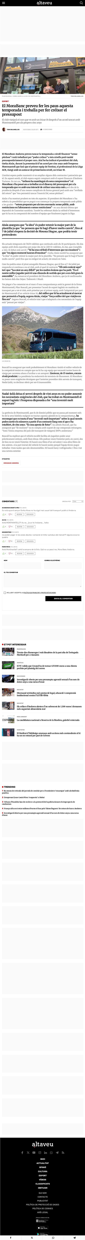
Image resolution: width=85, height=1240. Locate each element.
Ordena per (66, 501)
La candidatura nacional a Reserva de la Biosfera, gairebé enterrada (48, 720)
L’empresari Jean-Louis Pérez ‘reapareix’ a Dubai (24, 797)
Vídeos (42, 1180)
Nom (5, 560)
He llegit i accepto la (30, 593)
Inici (42, 1159)
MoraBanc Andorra (11, 463)
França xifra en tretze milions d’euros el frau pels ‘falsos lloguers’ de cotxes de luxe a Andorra (43, 808)
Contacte (43, 1197)
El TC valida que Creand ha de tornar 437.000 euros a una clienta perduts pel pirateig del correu (47, 667)
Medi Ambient (22, 717)
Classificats (43, 1184)
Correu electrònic (52, 560)
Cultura (42, 1171)
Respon (19, 514)
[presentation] (22, 603)
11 (11, 514)
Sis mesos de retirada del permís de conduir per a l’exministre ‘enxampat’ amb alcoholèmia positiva (40, 792)
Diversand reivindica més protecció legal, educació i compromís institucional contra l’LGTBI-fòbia (46, 694)
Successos (21, 676)
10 (11, 526)
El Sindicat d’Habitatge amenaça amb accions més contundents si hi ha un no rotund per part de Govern (48, 734)
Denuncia (29, 514)
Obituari (42, 1188)
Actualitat (42, 1163)
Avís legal (42, 1212)
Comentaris (47, 129)
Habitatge (21, 730)
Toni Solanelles (13, 129)
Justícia (20, 663)
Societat (20, 689)
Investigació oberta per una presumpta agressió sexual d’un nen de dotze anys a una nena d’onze (48, 680)
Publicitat (42, 1201)
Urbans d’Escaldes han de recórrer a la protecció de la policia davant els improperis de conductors (38, 803)
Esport (5, 101)
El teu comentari (11, 572)
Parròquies (21, 649)
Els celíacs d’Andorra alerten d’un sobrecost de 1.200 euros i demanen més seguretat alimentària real (49, 707)
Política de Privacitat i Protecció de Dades (40, 593)
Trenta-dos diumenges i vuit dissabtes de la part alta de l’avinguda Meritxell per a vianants (47, 653)
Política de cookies (42, 1208)
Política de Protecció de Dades (42, 1205)
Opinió (42, 1167)
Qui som (43, 1193)
